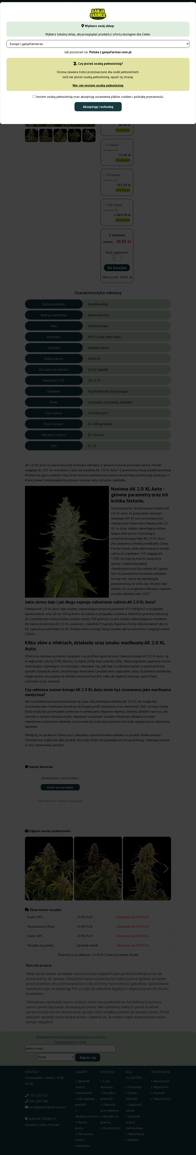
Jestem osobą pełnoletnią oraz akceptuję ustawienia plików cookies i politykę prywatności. (98, 97)
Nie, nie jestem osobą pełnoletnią (98, 85)
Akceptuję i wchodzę (98, 107)
